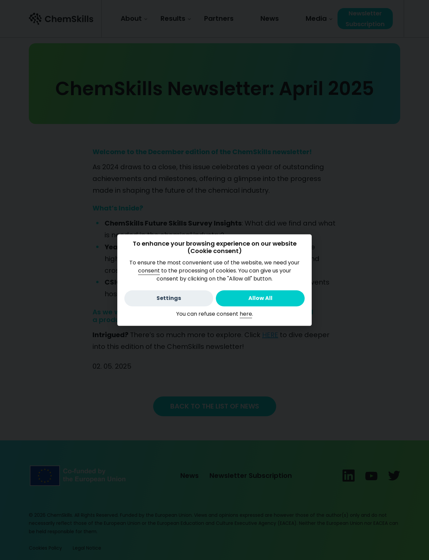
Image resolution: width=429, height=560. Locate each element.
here (246, 314)
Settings (169, 298)
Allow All (260, 298)
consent (149, 270)
